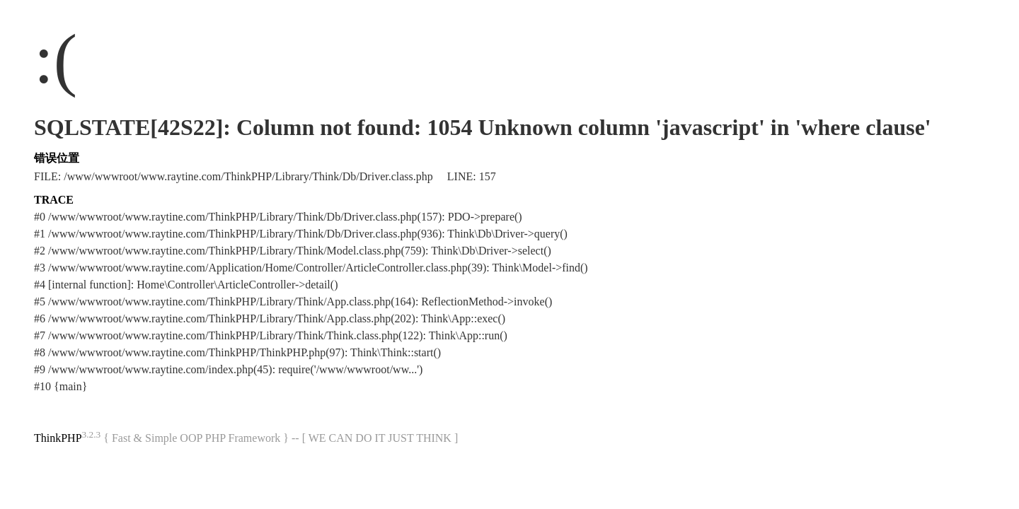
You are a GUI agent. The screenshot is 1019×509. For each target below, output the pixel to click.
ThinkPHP (58, 438)
